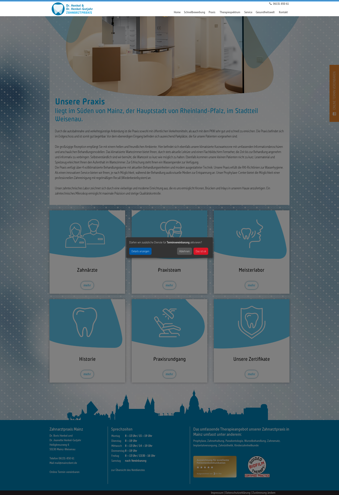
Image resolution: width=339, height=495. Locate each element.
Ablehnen (184, 251)
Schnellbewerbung (194, 12)
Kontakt (283, 12)
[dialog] (169, 247)
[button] (212, 12)
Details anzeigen (140, 251)
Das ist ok (201, 251)
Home (177, 12)
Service (248, 12)
